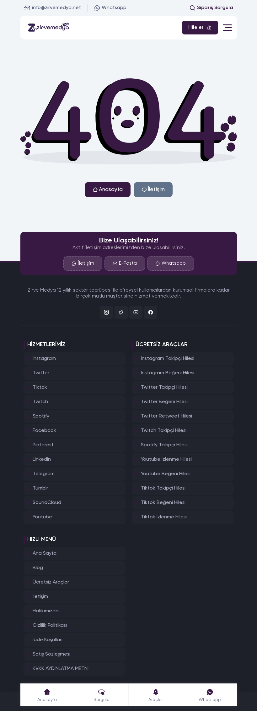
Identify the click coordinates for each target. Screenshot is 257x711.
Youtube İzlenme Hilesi (166, 459)
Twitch (40, 401)
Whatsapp (110, 8)
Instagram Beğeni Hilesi (167, 373)
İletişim (153, 189)
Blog (38, 567)
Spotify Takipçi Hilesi (164, 445)
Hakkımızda (46, 611)
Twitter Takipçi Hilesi (164, 387)
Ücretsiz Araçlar (51, 582)
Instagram (44, 358)
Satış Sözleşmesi (51, 654)
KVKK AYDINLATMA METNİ (60, 668)
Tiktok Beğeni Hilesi (163, 502)
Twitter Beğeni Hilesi (164, 401)
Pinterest (43, 445)
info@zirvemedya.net (52, 8)
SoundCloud (47, 502)
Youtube (42, 517)
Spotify (41, 416)
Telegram (44, 473)
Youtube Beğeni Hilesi (165, 473)
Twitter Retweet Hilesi (166, 416)
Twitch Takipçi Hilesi (163, 430)
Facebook (44, 430)
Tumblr (40, 488)
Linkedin (42, 459)
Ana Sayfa (44, 553)
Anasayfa (108, 189)
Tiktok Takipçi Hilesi (163, 488)
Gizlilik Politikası (50, 625)
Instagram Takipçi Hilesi (167, 358)
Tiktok (40, 387)
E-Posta (125, 263)
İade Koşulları (47, 639)
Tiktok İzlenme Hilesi (164, 517)
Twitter (41, 373)
